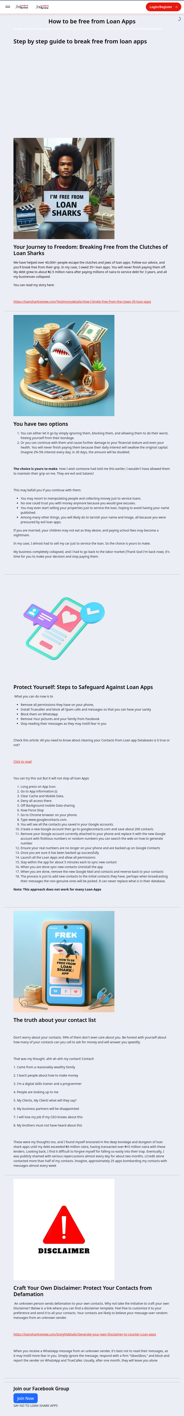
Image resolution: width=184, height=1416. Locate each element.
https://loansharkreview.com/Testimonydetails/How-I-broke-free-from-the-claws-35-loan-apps (82, 301)
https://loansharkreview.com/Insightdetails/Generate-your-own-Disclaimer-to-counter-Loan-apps (84, 1334)
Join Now (25, 1398)
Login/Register (163, 7)
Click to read (22, 761)
